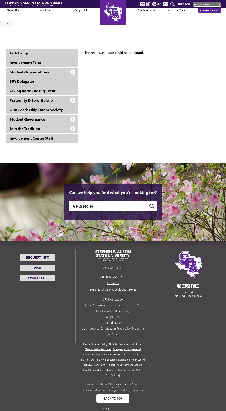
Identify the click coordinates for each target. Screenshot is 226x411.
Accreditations (113, 323)
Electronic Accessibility (95, 344)
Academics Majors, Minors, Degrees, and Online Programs (113, 390)
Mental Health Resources (98, 349)
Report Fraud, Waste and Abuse (124, 364)
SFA (9, 23)
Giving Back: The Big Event (33, 90)
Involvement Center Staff (31, 138)
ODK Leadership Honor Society (36, 109)
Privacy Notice (135, 369)
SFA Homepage (113, 299)
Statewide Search (106, 359)
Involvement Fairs (25, 62)
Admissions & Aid (209, 10)
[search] (113, 206)
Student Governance (27, 119)
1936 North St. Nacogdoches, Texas (113, 289)
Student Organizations (29, 72)
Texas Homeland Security (130, 359)
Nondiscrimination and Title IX (125, 344)
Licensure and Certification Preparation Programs (112, 328)
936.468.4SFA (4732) (113, 277)
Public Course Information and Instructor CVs (112, 305)
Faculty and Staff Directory (113, 311)
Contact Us (37, 278)
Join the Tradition (25, 128)
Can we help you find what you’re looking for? (113, 192)
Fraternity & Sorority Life (31, 100)
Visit (38, 268)
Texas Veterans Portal (95, 364)
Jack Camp (19, 53)
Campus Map (112, 317)
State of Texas (88, 359)
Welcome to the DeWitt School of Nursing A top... (113, 383)
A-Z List (113, 334)
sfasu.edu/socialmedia (188, 296)
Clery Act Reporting (92, 369)
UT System (137, 354)
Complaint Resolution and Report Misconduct (106, 354)
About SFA (12, 10)
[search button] (151, 206)
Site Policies (112, 375)
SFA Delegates (22, 81)
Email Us (113, 283)
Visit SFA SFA (113, 387)
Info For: (184, 4)
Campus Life (81, 10)
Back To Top (113, 398)
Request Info (37, 257)
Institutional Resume (115, 369)
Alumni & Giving (177, 10)
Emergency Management (126, 349)
